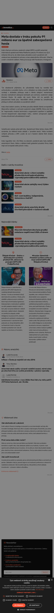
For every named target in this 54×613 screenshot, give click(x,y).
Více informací (40, 589)
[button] (27, 592)
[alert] (27, 306)
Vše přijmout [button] (18, 605)
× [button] (52, 580)
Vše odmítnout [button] (34, 605)
